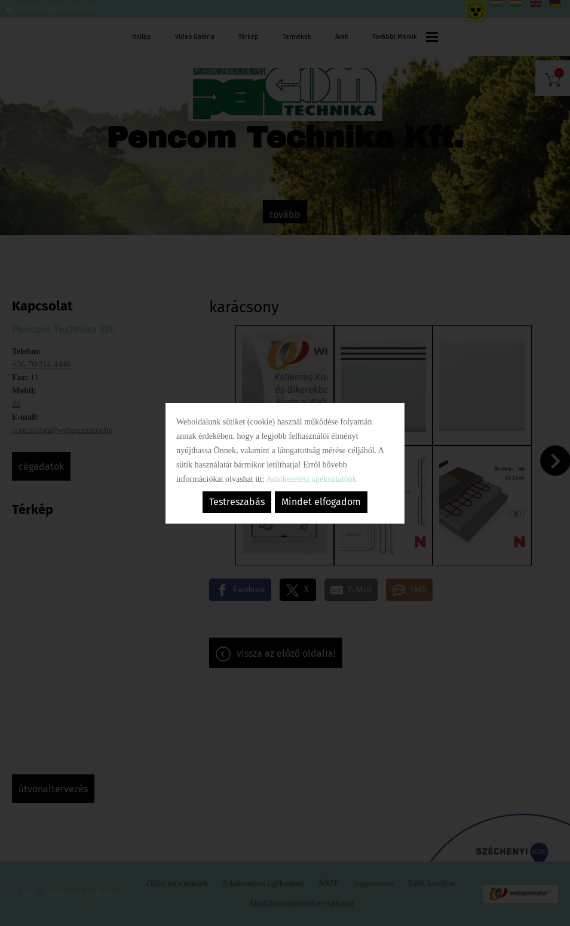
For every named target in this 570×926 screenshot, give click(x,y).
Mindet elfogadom (321, 501)
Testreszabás (237, 501)
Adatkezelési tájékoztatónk (311, 479)
